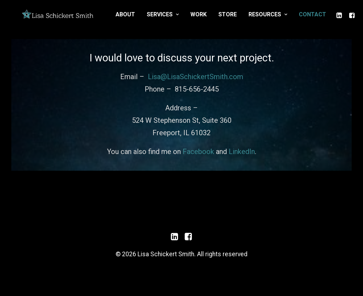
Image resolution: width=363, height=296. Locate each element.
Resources (328, 19)
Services (224, 19)
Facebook (198, 162)
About (186, 19)
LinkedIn (242, 162)
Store (288, 19)
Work (259, 19)
